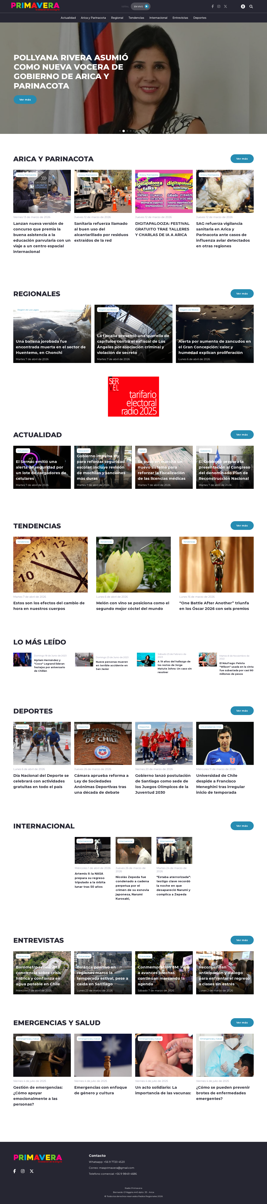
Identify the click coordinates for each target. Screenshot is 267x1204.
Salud (142, 450)
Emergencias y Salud (28, 1038)
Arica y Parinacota (93, 17)
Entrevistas (180, 17)
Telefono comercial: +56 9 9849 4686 (113, 1173)
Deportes (199, 17)
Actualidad (68, 17)
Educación (83, 450)
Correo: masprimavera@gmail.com (111, 1168)
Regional (117, 17)
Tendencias (136, 17)
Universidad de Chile (211, 726)
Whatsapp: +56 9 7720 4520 (107, 1162)
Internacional (158, 17)
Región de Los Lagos (28, 309)
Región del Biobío (108, 309)
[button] (120, 131)
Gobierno (205, 450)
